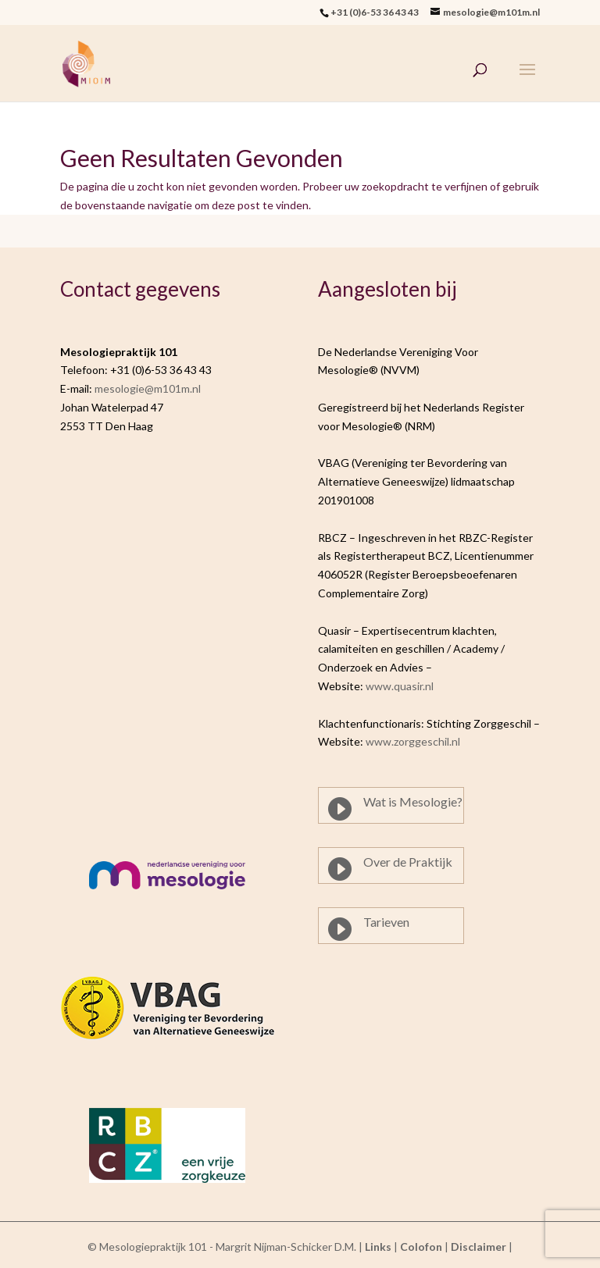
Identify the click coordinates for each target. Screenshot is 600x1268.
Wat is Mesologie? (412, 801)
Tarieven (386, 921)
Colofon (421, 1246)
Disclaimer (478, 1246)
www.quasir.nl (400, 686)
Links (378, 1246)
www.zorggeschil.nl (413, 741)
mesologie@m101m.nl (148, 388)
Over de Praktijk (407, 861)
